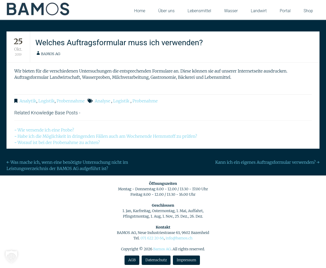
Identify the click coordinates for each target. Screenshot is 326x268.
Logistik (46, 100)
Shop (308, 10)
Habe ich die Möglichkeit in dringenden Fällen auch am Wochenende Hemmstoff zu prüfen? (107, 136)
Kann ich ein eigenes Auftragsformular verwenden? (267, 162)
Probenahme (145, 100)
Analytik (27, 100)
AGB (132, 260)
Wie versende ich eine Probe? (45, 130)
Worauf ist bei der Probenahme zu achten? (58, 142)
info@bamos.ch (179, 238)
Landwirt (259, 10)
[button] (11, 256)
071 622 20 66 (152, 238)
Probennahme (71, 100)
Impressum (186, 260)
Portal (285, 10)
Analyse (102, 100)
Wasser (231, 10)
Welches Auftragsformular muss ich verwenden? (119, 42)
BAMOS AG (50, 53)
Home (139, 10)
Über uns (166, 10)
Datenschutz (156, 260)
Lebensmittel (199, 10)
